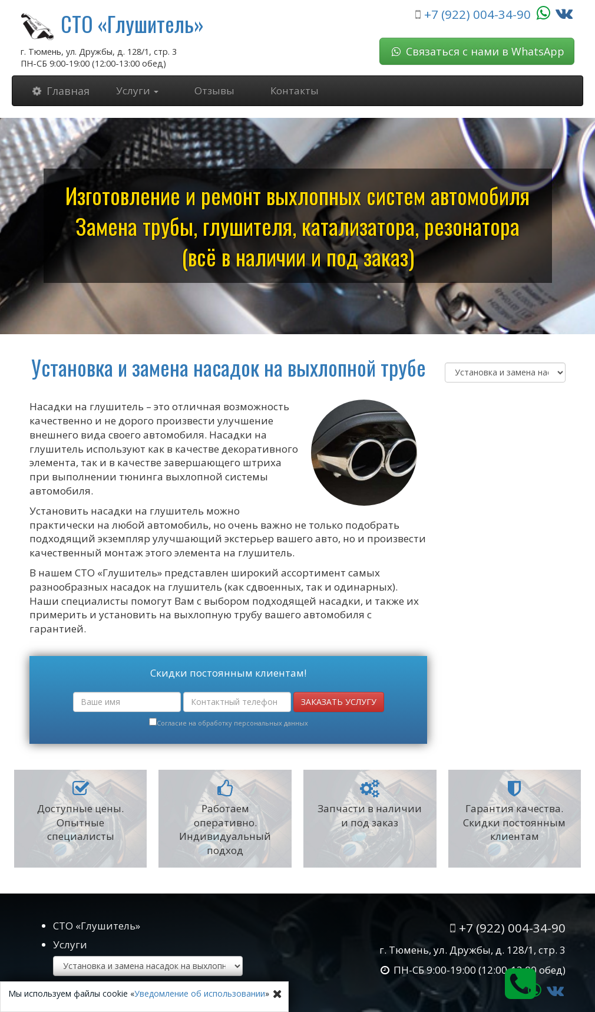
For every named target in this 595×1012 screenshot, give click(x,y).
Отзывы (214, 90)
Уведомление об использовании (199, 993)
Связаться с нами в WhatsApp (476, 51)
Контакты (294, 90)
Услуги (137, 90)
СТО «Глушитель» (132, 23)
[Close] (277, 994)
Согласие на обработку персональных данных (232, 722)
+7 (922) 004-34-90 (477, 14)
